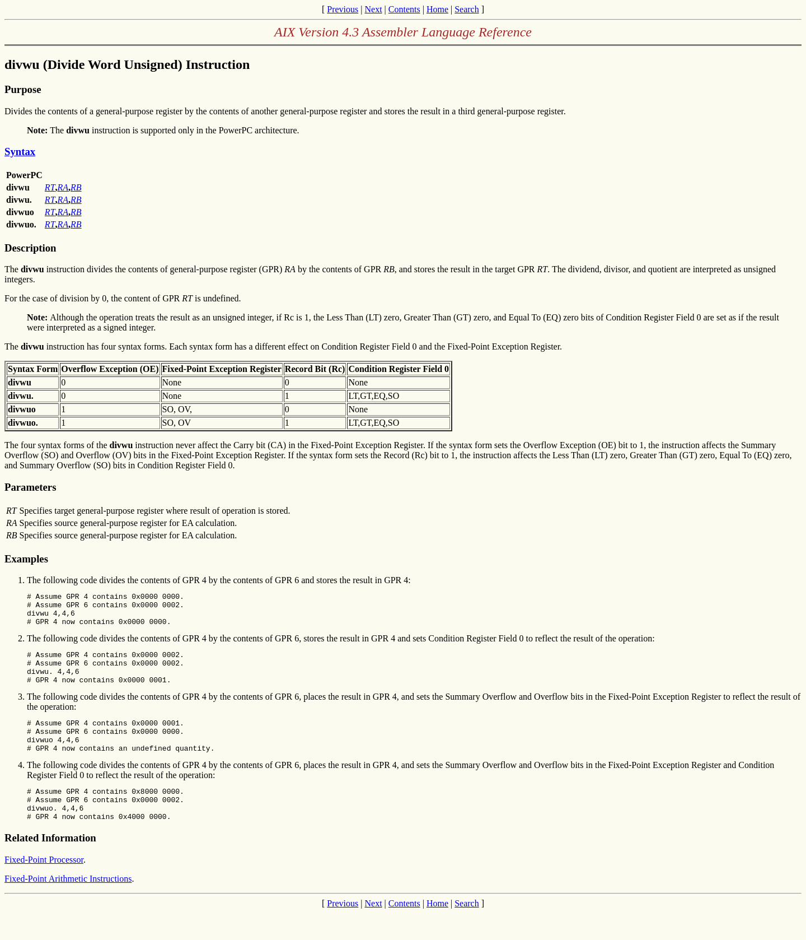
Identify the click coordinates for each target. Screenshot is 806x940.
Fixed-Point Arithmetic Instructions (68, 905)
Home (437, 9)
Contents (404, 9)
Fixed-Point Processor (43, 886)
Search (466, 9)
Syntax (19, 151)
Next (373, 9)
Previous (342, 9)
